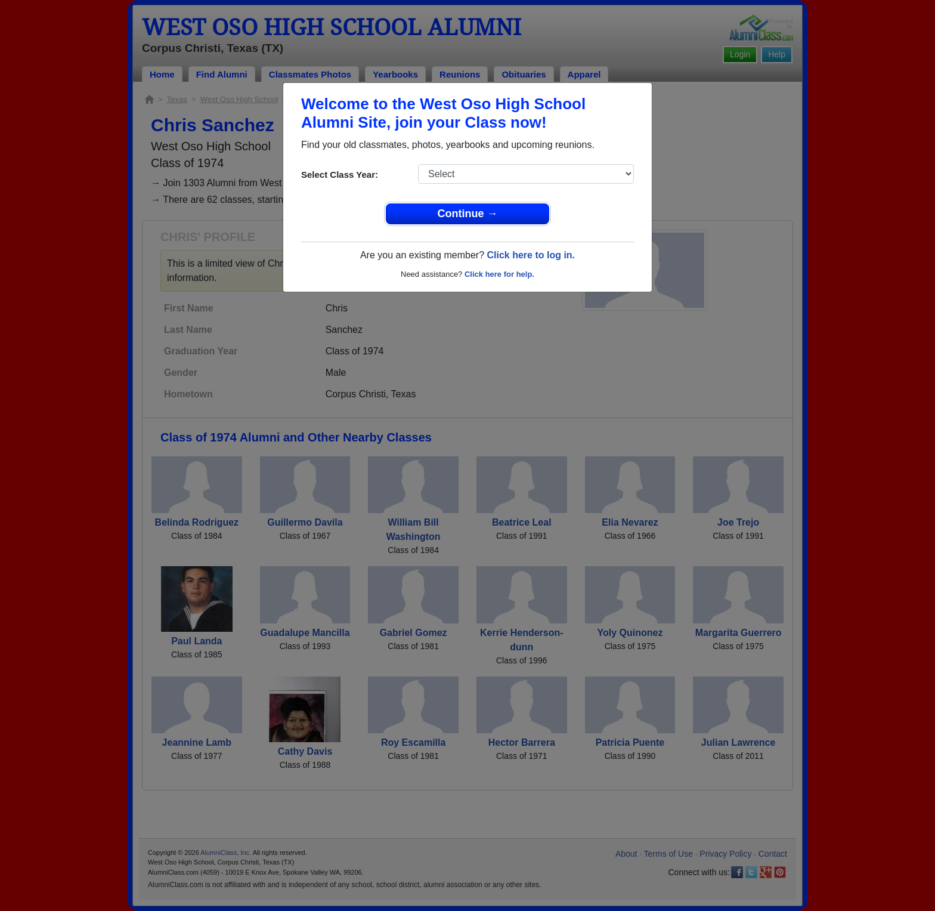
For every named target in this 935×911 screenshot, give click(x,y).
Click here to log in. (531, 255)
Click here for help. (499, 274)
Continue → (468, 214)
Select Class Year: (339, 174)
